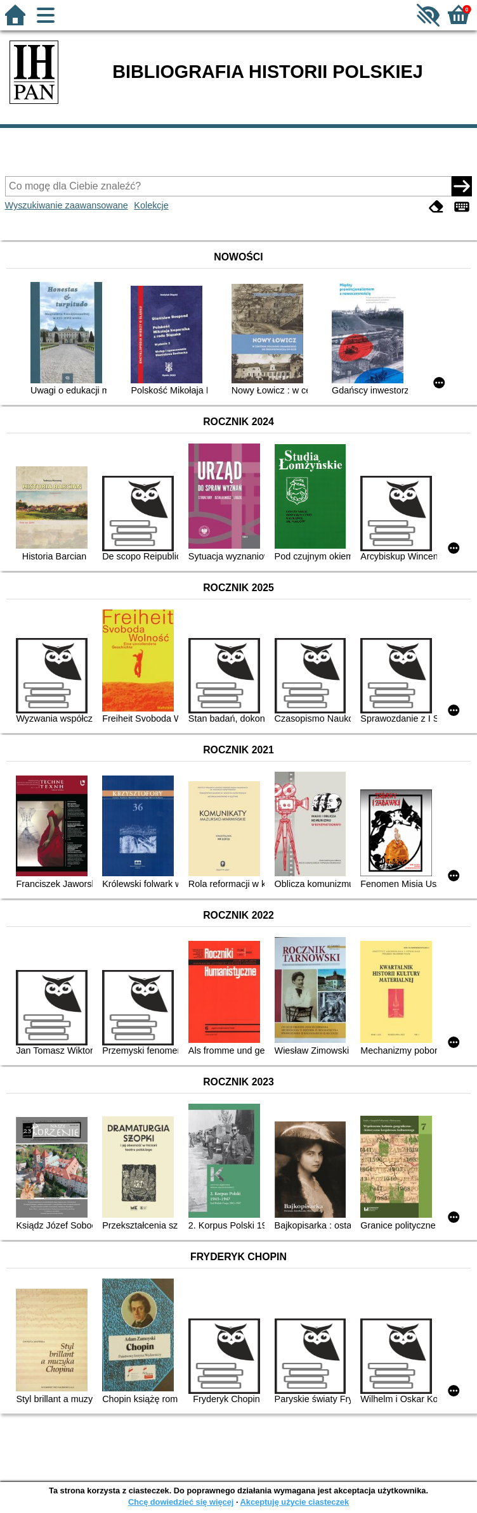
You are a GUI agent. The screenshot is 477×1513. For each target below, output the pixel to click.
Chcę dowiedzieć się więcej (180, 1502)
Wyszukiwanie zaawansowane (66, 205)
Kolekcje (151, 205)
